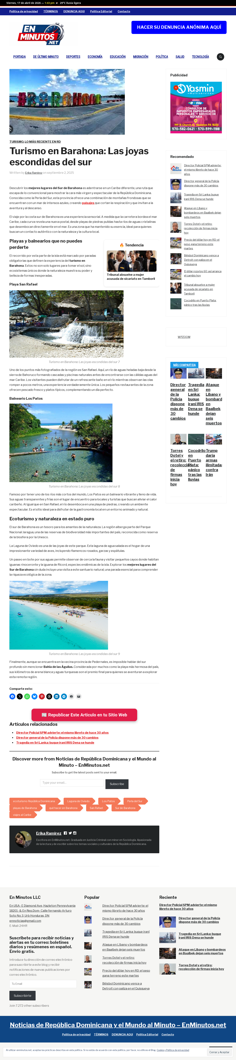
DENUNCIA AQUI (74, 11)
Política (162, 57)
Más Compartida (184, 365)
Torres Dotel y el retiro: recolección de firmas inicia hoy (200, 228)
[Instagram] (75, 833)
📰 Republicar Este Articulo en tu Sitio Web (84, 714)
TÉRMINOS (50, 11)
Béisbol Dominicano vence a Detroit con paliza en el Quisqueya (201, 260)
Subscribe (117, 784)
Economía (95, 57)
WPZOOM (184, 336)
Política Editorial (101, 11)
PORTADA (19, 57)
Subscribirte (22, 995)
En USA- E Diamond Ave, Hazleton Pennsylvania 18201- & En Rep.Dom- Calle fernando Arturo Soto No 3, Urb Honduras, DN (42, 910)
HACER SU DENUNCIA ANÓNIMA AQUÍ (179, 27)
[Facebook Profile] (65, 833)
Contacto (124, 11)
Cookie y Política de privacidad (173, 1050)
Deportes (73, 57)
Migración (140, 57)
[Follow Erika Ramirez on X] (70, 833)
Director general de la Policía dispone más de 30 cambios (57, 737)
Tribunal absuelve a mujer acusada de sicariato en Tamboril (199, 289)
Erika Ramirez (35, 172)
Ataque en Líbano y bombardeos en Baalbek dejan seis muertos (202, 213)
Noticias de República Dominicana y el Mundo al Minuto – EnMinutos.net (118, 1025)
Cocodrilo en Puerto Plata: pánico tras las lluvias (197, 465)
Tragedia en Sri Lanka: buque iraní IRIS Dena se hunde (55, 742)
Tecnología (200, 57)
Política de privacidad (23, 11)
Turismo (16, 141)
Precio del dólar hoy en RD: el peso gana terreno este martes (201, 244)
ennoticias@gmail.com (25, 921)
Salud (180, 57)
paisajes (88, 203)
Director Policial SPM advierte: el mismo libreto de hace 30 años (62, 732)
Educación (118, 57)
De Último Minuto (46, 57)
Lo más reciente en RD (43, 141)
